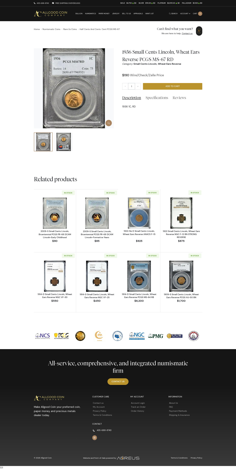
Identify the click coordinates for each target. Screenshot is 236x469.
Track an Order (138, 406)
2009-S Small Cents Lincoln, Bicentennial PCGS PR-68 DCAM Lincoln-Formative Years (97, 234)
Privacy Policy (99, 410)
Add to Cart (173, 86)
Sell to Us (126, 14)
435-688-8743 (43, 3)
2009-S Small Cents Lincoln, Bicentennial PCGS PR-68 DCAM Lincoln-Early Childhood (55, 234)
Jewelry (115, 14)
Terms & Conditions (102, 414)
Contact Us (118, 381)
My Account (99, 406)
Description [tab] (131, 98)
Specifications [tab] (157, 98)
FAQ (171, 406)
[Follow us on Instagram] (94, 437)
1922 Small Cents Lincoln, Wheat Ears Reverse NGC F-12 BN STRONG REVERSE (181, 234)
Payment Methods (178, 410)
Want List (149, 14)
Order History (137, 410)
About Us (173, 402)
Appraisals (138, 14)
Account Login (138, 402)
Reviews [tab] (179, 98)
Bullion (79, 14)
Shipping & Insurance (179, 414)
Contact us (187, 33)
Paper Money (104, 14)
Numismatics (90, 14)
